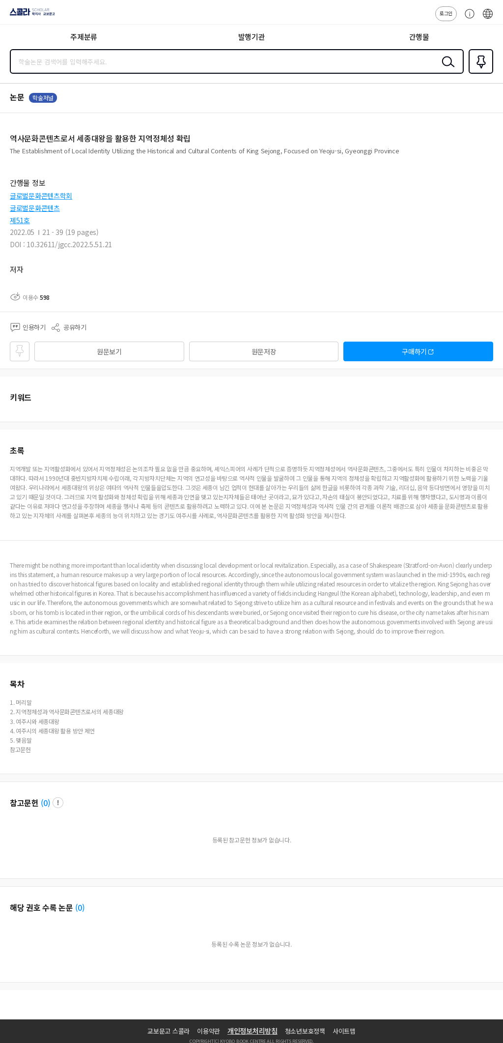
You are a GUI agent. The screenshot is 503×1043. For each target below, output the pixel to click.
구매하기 (414, 351)
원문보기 (109, 351)
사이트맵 (344, 1031)
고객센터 (467, 18)
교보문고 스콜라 (168, 1031)
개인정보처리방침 (252, 1031)
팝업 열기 (58, 802)
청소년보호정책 (305, 1031)
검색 (446, 69)
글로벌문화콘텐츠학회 (41, 196)
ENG (487, 18)
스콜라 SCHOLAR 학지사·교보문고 (30, 15)
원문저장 (264, 351)
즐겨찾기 (479, 73)
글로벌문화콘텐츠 (35, 208)
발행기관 (251, 36)
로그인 (446, 13)
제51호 (20, 220)
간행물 (419, 36)
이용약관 (208, 1031)
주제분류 (83, 36)
